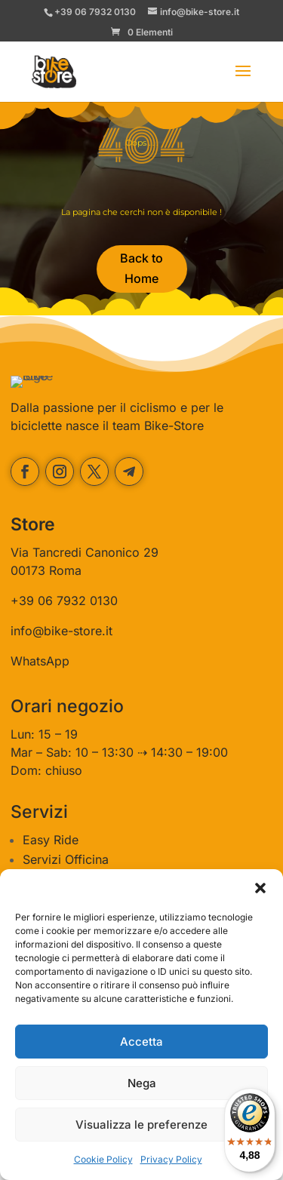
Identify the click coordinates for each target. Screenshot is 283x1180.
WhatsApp (40, 695)
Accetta (141, 1041)
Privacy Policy (171, 1159)
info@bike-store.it (61, 665)
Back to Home (141, 268)
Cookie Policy (103, 1159)
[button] (260, 888)
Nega (142, 1083)
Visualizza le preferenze (141, 1124)
